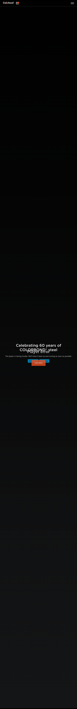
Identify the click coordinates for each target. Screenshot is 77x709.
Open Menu (72, 3)
